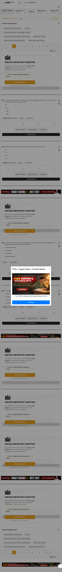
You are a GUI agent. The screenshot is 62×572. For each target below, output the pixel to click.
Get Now (31, 302)
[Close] (49, 268)
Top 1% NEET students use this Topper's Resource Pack (31, 296)
